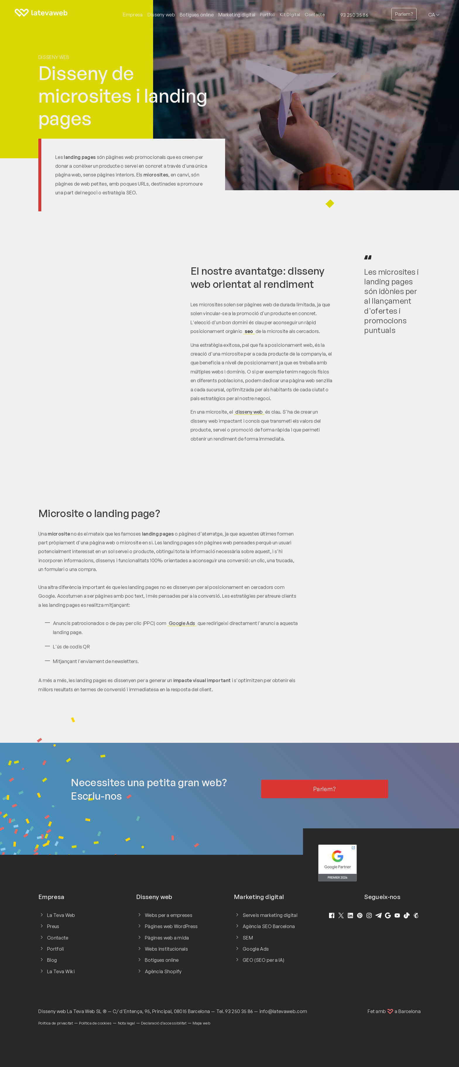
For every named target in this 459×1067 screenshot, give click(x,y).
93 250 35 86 (354, 15)
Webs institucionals (166, 949)
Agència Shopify (163, 971)
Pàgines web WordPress (171, 926)
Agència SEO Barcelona (269, 926)
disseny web (249, 412)
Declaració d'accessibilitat (163, 1023)
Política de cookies (95, 1023)
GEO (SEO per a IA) (264, 960)
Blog (52, 960)
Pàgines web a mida (167, 938)
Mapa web (201, 1023)
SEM (248, 938)
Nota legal (126, 1023)
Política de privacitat (55, 1023)
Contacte (315, 14)
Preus (53, 926)
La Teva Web (61, 915)
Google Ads (182, 623)
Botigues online (162, 960)
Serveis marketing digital (270, 915)
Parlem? (404, 14)
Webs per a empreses (168, 915)
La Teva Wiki (61, 971)
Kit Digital (290, 14)
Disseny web (53, 57)
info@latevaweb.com (283, 1011)
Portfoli (267, 14)
